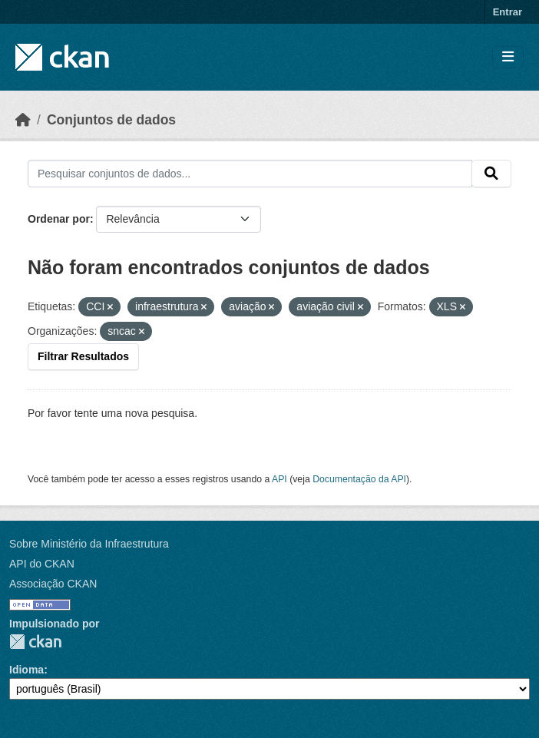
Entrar (507, 12)
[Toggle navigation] (508, 57)
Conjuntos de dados (111, 119)
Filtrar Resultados (83, 356)
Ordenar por (59, 219)
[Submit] (491, 173)
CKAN (35, 642)
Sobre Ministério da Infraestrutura (89, 544)
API (279, 479)
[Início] (23, 119)
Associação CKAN (53, 583)
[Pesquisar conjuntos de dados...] (250, 173)
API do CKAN (41, 564)
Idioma (26, 670)
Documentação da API (359, 479)
